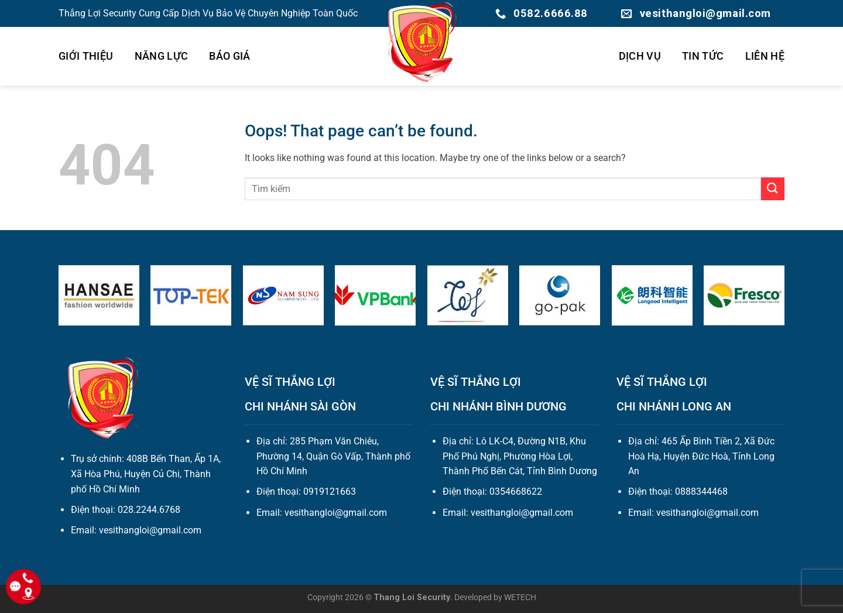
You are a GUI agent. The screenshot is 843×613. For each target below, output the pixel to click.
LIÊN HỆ (764, 56)
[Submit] (772, 188)
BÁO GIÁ (229, 56)
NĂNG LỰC (162, 56)
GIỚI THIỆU (86, 56)
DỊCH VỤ (640, 56)
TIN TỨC (703, 56)
